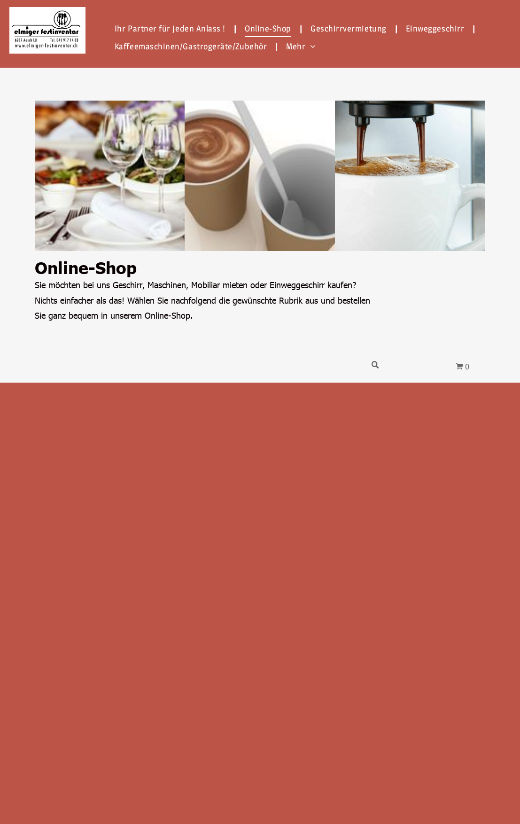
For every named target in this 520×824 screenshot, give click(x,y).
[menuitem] (173, 28)
